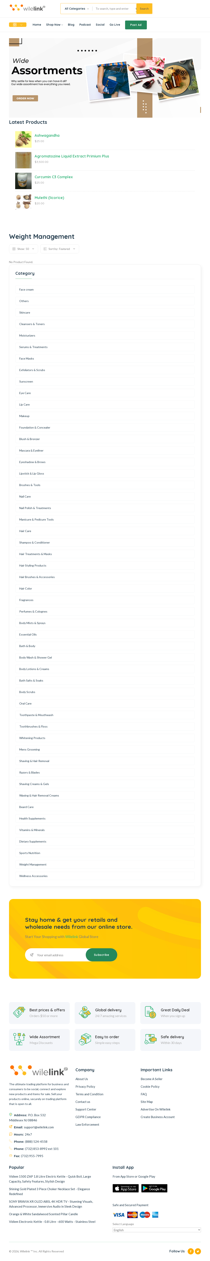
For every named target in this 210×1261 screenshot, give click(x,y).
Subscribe (101, 955)
